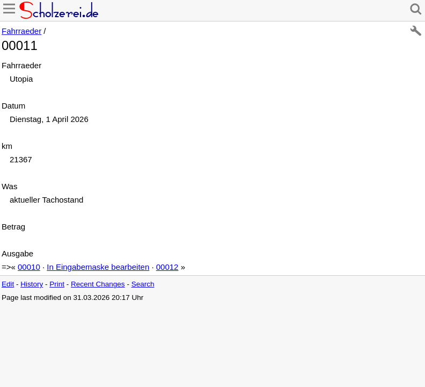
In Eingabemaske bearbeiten (98, 266)
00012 (167, 266)
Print (56, 284)
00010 (29, 266)
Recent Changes (98, 284)
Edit (8, 284)
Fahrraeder (21, 30)
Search (143, 284)
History (31, 284)
